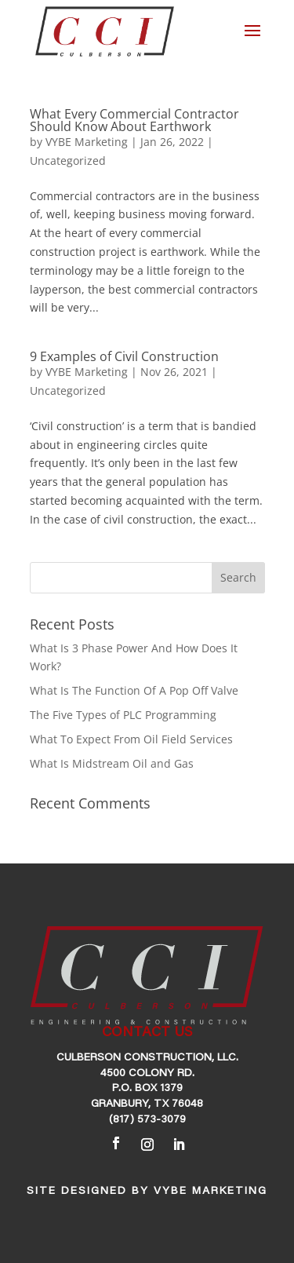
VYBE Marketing (86, 141)
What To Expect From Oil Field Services (131, 739)
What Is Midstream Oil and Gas (112, 763)
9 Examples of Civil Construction (124, 356)
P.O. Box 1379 (147, 1088)
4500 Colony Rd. (147, 1073)
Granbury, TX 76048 (147, 1104)
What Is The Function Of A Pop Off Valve (134, 690)
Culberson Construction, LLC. (147, 1058)
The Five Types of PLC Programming (123, 714)
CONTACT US (147, 1033)
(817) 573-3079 (147, 1120)
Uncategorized (68, 160)
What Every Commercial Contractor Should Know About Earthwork (134, 120)
